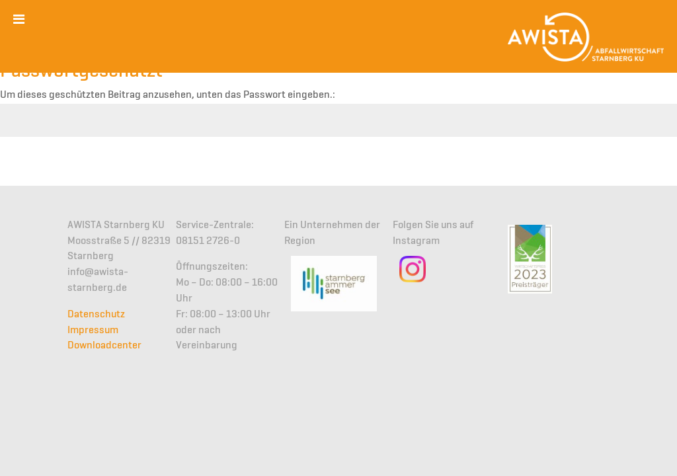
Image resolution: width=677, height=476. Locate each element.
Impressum (92, 330)
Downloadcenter (104, 345)
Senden (641, 169)
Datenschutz (96, 314)
